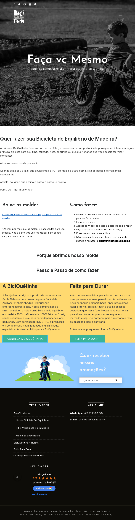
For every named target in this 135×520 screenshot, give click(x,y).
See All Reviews (39, 494)
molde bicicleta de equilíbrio (32, 420)
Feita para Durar (22, 449)
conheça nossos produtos (28, 455)
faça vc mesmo (22, 413)
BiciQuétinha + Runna (26, 442)
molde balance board (28, 435)
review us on (44, 488)
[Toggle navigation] (120, 15)
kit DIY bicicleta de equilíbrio (32, 428)
